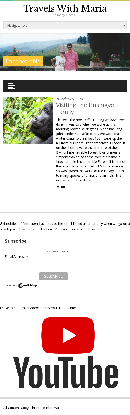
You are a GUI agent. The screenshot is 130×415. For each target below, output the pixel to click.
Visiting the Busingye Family (85, 108)
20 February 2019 (69, 99)
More (61, 187)
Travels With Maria (65, 8)
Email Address (16, 257)
